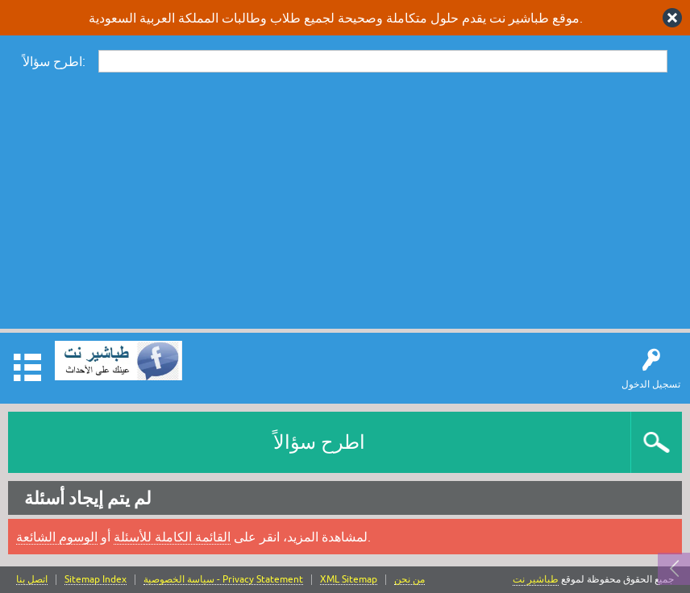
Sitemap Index (95, 579)
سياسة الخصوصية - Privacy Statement (223, 579)
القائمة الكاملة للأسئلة (172, 536)
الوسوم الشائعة (57, 536)
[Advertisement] (345, 200)
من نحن (409, 579)
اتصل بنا (32, 579)
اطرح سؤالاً (319, 442)
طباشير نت (536, 579)
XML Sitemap (348, 579)
